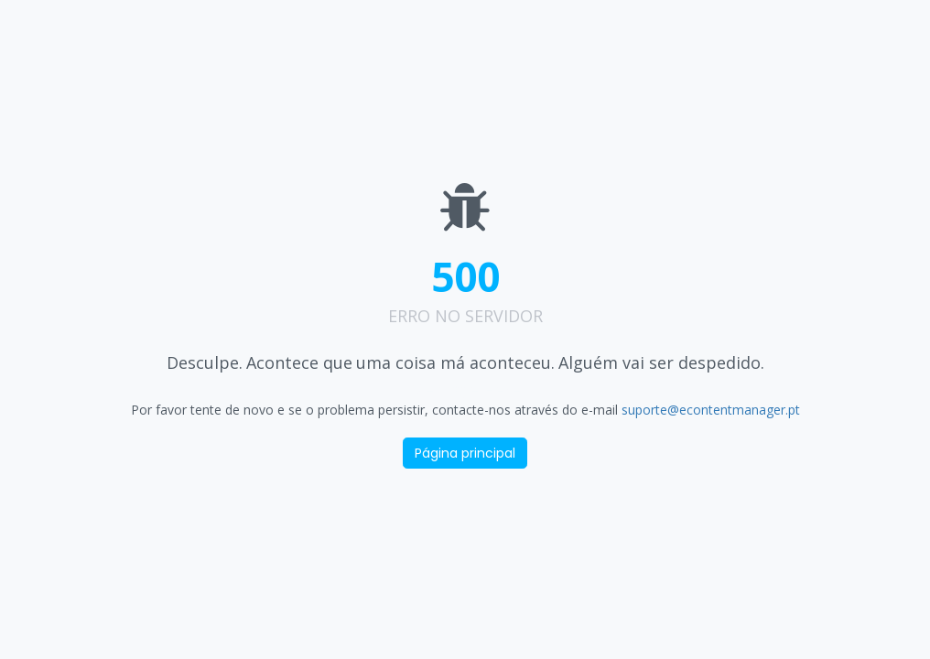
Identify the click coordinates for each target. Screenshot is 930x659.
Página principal (465, 453)
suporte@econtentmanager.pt (711, 409)
